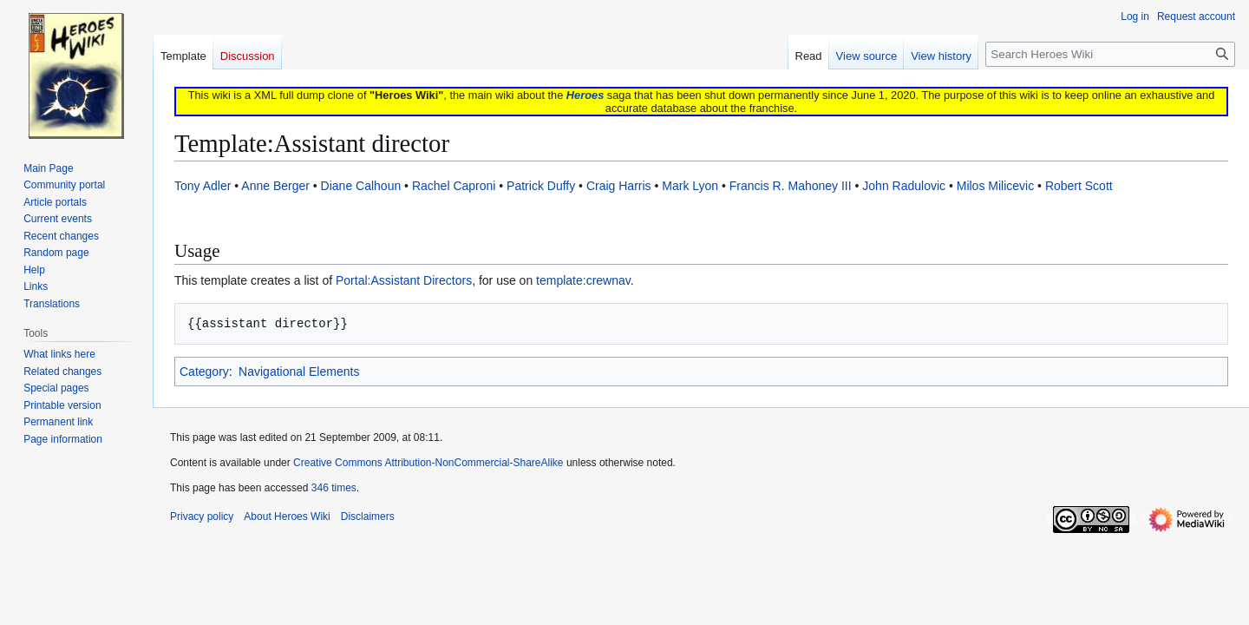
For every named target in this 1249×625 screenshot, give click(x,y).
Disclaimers (368, 516)
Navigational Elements (299, 371)
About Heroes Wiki (287, 516)
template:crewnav (583, 280)
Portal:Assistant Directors (404, 280)
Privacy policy (201, 516)
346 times (333, 488)
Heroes (585, 95)
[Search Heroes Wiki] (1110, 54)
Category (204, 371)
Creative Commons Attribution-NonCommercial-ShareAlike (428, 463)
